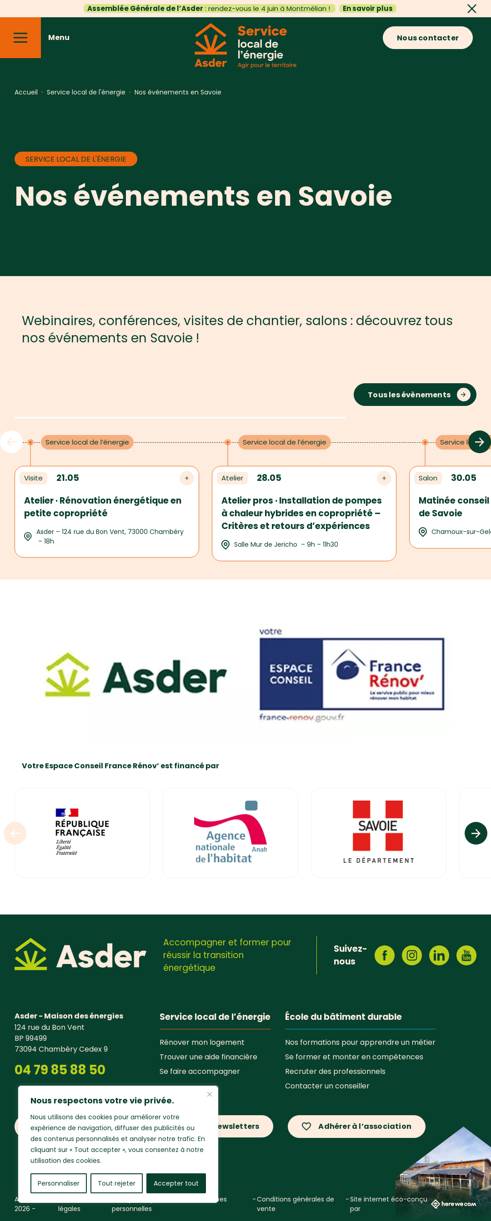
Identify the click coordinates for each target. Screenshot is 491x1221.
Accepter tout (176, 1183)
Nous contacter (428, 38)
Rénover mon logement (202, 1042)
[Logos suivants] (476, 833)
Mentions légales (72, 1204)
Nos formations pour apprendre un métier (360, 1042)
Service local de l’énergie (215, 1017)
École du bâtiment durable (343, 1017)
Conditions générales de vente (295, 1204)
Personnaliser (59, 1183)
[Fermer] (209, 1094)
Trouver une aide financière (208, 1056)
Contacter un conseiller (327, 1085)
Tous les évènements (409, 395)
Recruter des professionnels (335, 1071)
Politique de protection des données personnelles (169, 1204)
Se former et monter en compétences (354, 1056)
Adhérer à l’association (364, 1126)
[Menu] (20, 37)
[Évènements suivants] (479, 441)
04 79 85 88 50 (60, 1070)
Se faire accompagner (200, 1071)
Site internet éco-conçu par (413, 1204)
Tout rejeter (116, 1183)
